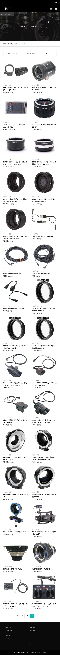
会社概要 (32, 627)
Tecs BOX (8, 635)
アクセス (32, 630)
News (7, 639)
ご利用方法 (9, 630)
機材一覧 (8, 627)
